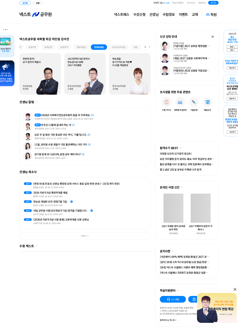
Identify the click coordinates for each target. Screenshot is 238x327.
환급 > (232, 46)
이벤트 (183, 14)
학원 (213, 14)
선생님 (154, 14)
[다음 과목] (150, 47)
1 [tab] (3, 29)
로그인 (213, 2)
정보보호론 (99, 47)
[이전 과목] (20, 47)
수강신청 (139, 14)
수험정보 (168, 14)
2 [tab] (5, 29)
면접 (136, 47)
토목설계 (48, 47)
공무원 (25, 2)
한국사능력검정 (118, 47)
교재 (195, 14)
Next (26, 203)
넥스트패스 (121, 14)
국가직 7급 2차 (160, 1)
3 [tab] (7, 29)
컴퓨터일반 (81, 47)
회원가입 (202, 2)
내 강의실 (191, 2)
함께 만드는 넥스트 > (168, 320)
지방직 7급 (161, 4)
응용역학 (32, 47)
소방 (38, 2)
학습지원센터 (177, 2)
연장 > (232, 50)
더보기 (36, 102)
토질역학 (64, 47)
